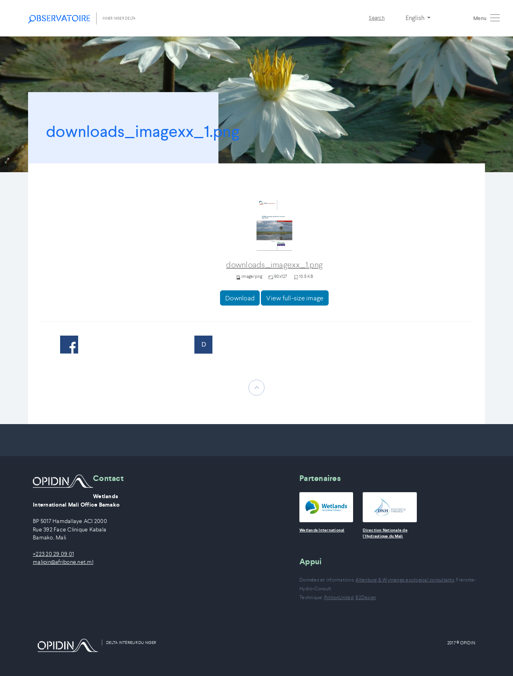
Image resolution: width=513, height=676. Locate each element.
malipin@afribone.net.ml (63, 562)
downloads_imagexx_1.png (274, 265)
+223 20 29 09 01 (53, 554)
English (416, 18)
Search (377, 17)
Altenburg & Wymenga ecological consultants (404, 580)
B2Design (365, 597)
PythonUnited (338, 597)
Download (239, 298)
